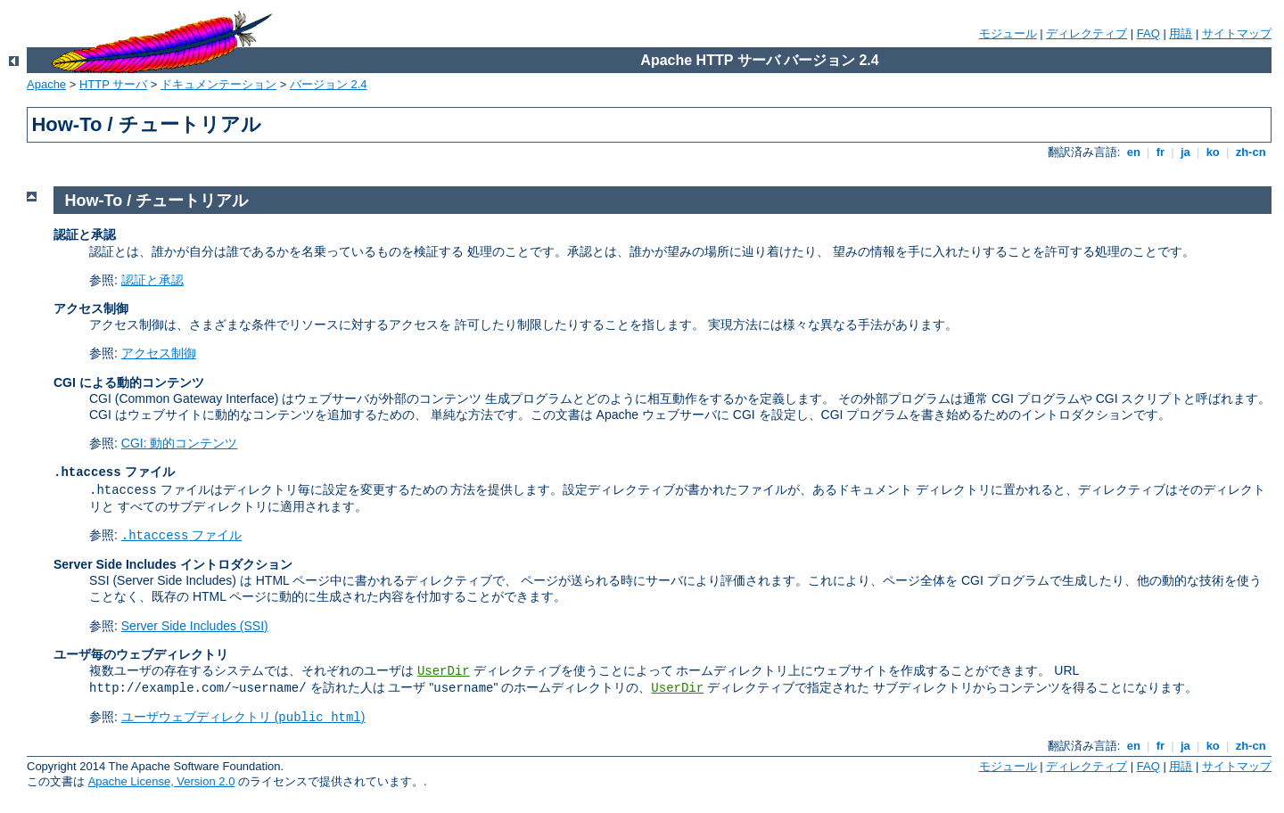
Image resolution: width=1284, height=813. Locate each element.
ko (1212, 152)
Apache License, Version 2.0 (161, 781)
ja (1185, 152)
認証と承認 (152, 280)
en (1133, 152)
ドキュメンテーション (218, 84)
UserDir (443, 671)
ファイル (182, 535)
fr (1160, 152)
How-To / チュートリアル (157, 200)
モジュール (1008, 33)
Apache (46, 84)
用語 (1180, 33)
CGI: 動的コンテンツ (179, 443)
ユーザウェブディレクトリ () (243, 717)
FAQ (1148, 33)
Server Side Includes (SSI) (194, 626)
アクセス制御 (158, 353)
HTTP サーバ (113, 84)
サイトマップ (1237, 33)
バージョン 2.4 (328, 84)
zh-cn (1250, 152)
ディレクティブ (1086, 33)
